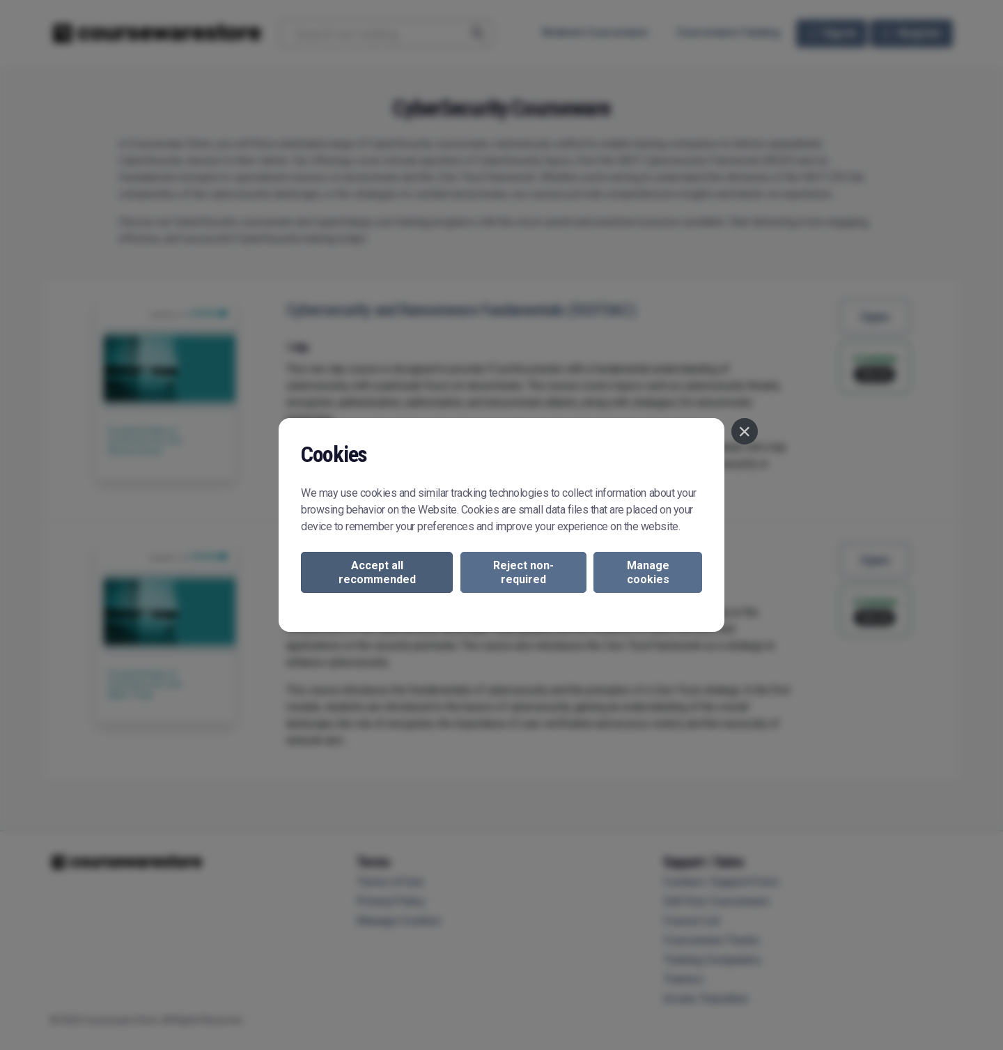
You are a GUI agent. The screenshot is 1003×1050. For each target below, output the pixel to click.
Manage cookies (648, 572)
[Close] (744, 431)
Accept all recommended (377, 572)
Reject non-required (523, 572)
